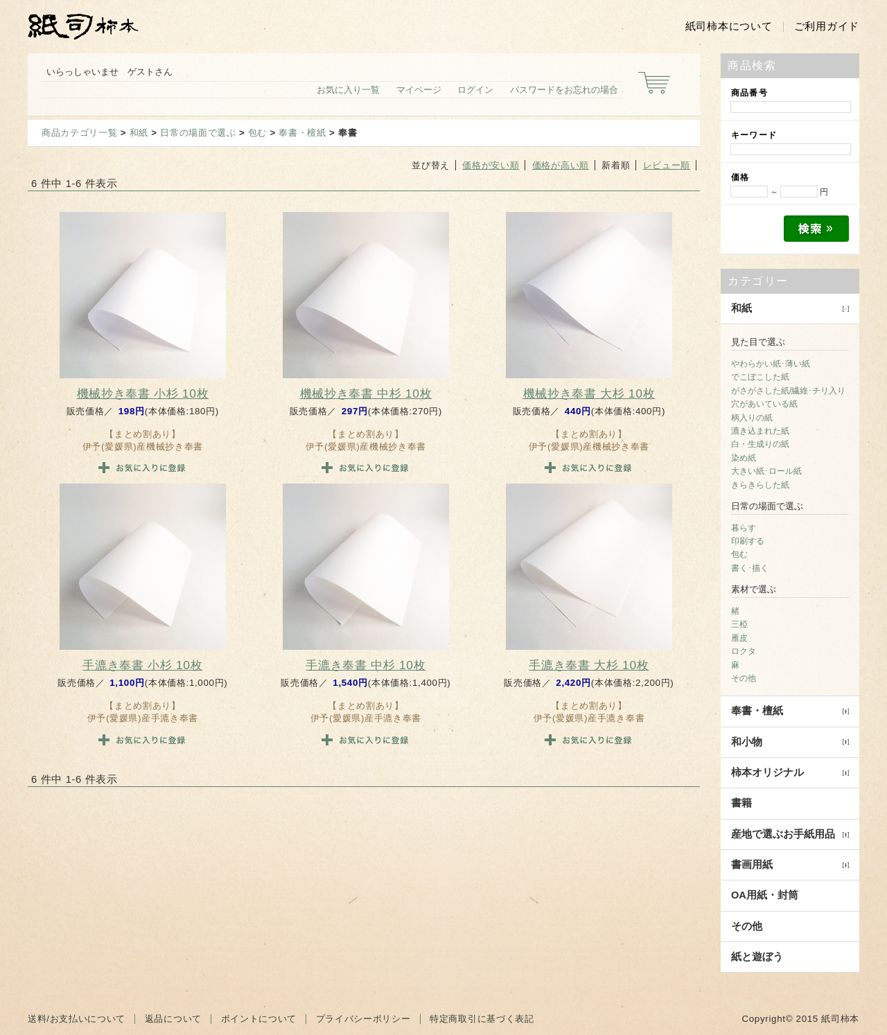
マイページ (418, 90)
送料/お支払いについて (76, 1019)
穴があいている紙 (764, 404)
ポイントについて (259, 1019)
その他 (743, 678)
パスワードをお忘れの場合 (564, 90)
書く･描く (750, 568)
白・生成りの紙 (760, 444)
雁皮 (739, 638)
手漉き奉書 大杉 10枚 (589, 665)
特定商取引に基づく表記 (482, 1019)
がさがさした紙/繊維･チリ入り (788, 391)
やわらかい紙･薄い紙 (770, 364)
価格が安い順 (490, 165)
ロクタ (743, 651)
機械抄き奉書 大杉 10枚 (589, 393)
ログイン (475, 90)
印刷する (747, 541)
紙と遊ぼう (757, 956)
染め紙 (743, 458)
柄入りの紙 (752, 418)
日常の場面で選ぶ (198, 132)
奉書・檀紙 (302, 132)
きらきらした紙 (760, 485)
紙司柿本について (729, 26)
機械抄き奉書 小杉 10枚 (143, 393)
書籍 (741, 802)
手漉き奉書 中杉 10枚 (365, 665)
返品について (173, 1019)
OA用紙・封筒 (764, 895)
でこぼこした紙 (760, 377)
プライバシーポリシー (363, 1019)
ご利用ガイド (826, 26)
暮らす (743, 528)
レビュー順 (666, 165)
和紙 (139, 132)
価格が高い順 (560, 165)
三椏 (739, 624)
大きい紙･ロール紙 (766, 471)
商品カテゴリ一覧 (79, 132)
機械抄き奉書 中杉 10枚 (366, 393)
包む (257, 132)
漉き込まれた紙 (760, 431)
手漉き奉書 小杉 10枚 (142, 665)
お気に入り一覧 (348, 90)
